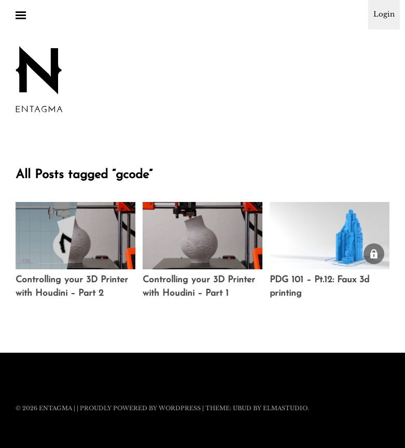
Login (384, 14)
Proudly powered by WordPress (140, 408)
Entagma (55, 408)
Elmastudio (285, 408)
